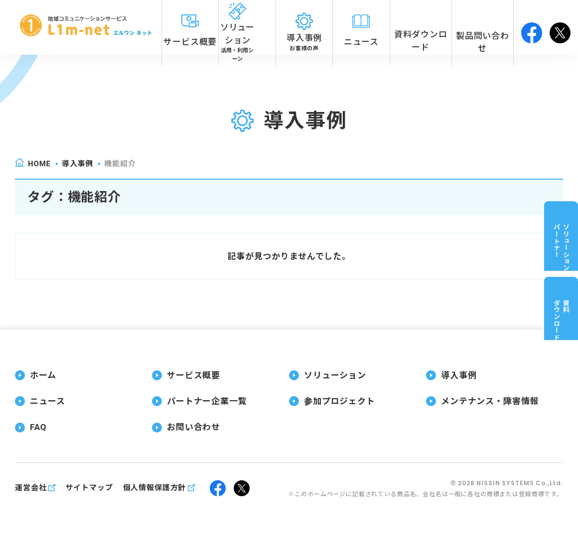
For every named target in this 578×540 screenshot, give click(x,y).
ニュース (47, 401)
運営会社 (30, 487)
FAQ (38, 427)
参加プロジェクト (339, 401)
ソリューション (335, 375)
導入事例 (77, 163)
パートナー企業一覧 (207, 401)
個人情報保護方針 (154, 487)
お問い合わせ (193, 427)
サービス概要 (193, 375)
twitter (560, 27)
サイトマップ (89, 487)
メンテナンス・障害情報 (490, 401)
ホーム (43, 375)
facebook (531, 27)
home (39, 163)
